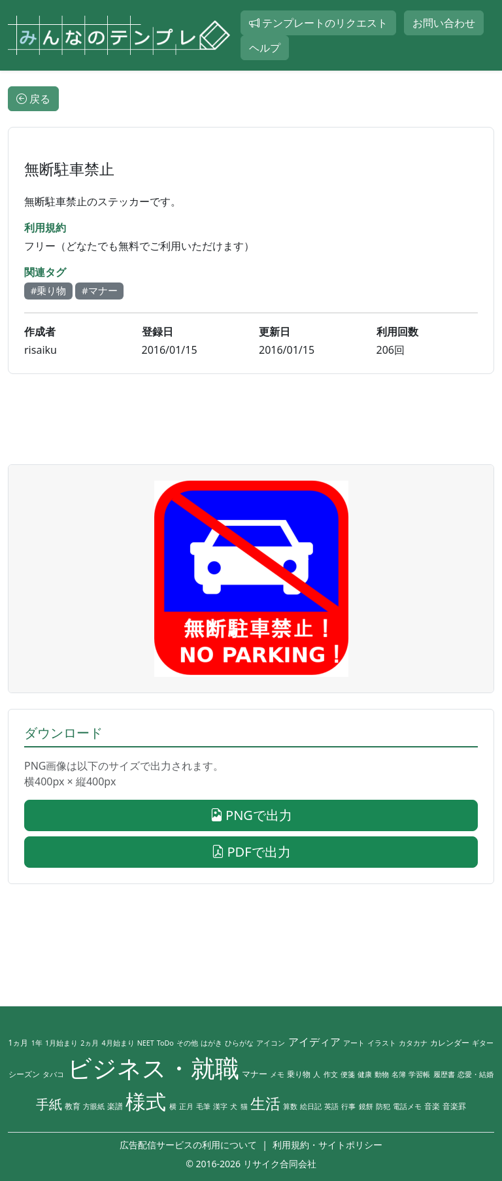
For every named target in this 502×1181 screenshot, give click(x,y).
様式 (146, 1101)
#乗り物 (49, 290)
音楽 (432, 1106)
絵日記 (311, 1106)
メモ (277, 1074)
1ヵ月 (18, 1042)
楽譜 (115, 1106)
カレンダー (449, 1042)
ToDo (165, 1043)
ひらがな (239, 1043)
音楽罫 (454, 1106)
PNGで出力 (251, 815)
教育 (72, 1106)
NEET (145, 1043)
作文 (331, 1074)
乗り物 (298, 1074)
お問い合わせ (443, 23)
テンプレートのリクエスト (318, 23)
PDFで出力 (250, 852)
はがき (211, 1043)
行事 (348, 1106)
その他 (187, 1043)
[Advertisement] (251, 419)
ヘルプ (264, 48)
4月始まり (117, 1043)
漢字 (220, 1106)
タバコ (53, 1074)
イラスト (381, 1043)
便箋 (348, 1074)
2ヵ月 (89, 1043)
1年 (36, 1043)
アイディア (314, 1042)
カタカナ (413, 1043)
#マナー (100, 290)
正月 (186, 1106)
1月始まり (61, 1043)
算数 (290, 1106)
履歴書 (444, 1074)
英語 (331, 1106)
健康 (365, 1074)
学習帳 (419, 1074)
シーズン (24, 1074)
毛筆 (203, 1106)
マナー (254, 1074)
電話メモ (407, 1106)
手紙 (49, 1104)
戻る (33, 99)
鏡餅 (366, 1106)
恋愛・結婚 (476, 1074)
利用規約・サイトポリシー (327, 1144)
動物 (382, 1074)
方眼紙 (94, 1106)
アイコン (270, 1043)
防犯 (383, 1106)
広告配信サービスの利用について (188, 1144)
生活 (265, 1103)
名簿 (399, 1074)
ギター (483, 1043)
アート (354, 1043)
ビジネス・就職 (153, 1067)
